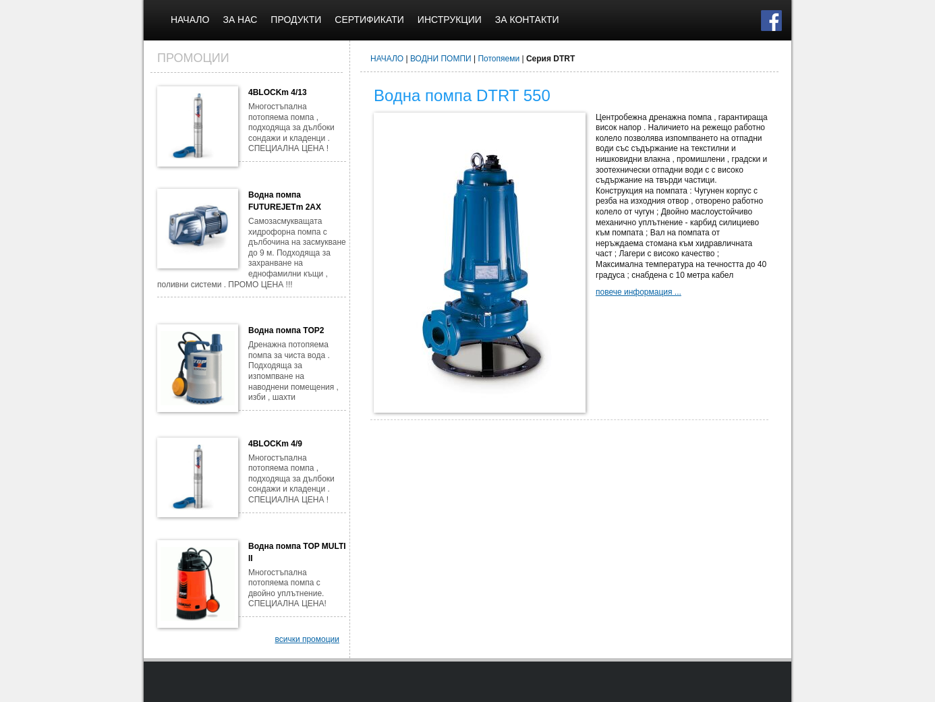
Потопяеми (498, 58)
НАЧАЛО (190, 19)
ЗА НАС (240, 19)
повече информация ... (638, 292)
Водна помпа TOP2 (286, 330)
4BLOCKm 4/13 (277, 92)
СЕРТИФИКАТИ (369, 19)
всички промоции (307, 639)
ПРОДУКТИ (296, 19)
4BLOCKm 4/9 (275, 443)
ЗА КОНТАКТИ (527, 19)
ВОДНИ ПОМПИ (441, 58)
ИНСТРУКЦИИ (450, 19)
